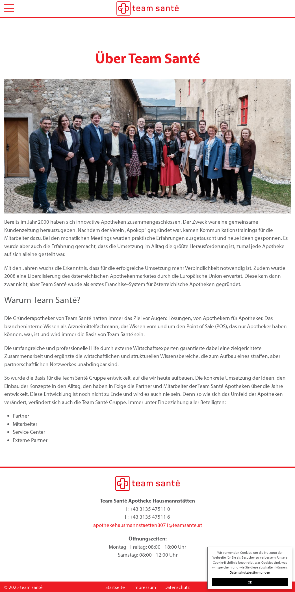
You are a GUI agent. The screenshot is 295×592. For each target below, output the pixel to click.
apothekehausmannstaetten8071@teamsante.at (147, 525)
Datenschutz (177, 587)
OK (250, 582)
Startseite (115, 587)
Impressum (144, 587)
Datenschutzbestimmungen (250, 572)
